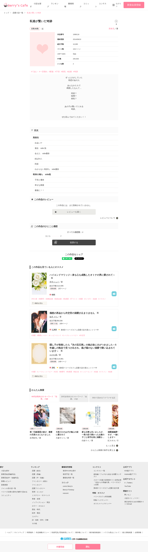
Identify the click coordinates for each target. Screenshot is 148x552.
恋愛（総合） (37, 471)
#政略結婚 (49, 299)
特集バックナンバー (101, 500)
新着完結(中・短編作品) (10, 478)
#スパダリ (87, 299)
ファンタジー (37, 485)
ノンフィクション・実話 (41, 502)
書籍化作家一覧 (68, 478)
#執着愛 (66, 299)
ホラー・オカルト (38, 506)
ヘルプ (9, 532)
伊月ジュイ (54, 282)
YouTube (127, 486)
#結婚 (69, 71)
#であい (34, 71)
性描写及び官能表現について (62, 532)
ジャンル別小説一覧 (8, 488)
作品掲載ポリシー (42, 532)
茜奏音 (111, 28)
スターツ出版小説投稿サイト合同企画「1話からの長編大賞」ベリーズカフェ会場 (107, 482)
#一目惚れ (43, 71)
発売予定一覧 (68, 474)
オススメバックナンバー (103, 504)
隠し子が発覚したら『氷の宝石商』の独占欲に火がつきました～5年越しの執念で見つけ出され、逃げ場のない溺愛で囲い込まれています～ (83, 348)
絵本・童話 (36, 513)
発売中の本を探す (69, 471)
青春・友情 (36, 499)
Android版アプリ (130, 474)
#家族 (51, 71)
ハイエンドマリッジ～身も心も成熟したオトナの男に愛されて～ (82, 275)
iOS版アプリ (129, 471)
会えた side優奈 (42, 153)
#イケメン (103, 372)
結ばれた (38, 159)
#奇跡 (75, 71)
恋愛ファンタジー (38, 488)
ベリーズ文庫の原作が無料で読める (14, 492)
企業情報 (138, 532)
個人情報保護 (127, 532)
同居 (37, 164)
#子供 (57, 71)
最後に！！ (39, 190)
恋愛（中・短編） (38, 478)
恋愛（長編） (37, 474)
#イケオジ (101, 299)
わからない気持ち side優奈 (47, 169)
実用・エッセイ (37, 492)
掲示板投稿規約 (95, 532)
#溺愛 (81, 299)
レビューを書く (74, 212)
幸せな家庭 (39, 185)
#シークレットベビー (70, 335)
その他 (34, 523)
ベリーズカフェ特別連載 (103, 497)
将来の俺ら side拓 (42, 174)
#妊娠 (96, 372)
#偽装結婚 (58, 299)
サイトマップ (19, 532)
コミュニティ (6, 495)
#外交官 (82, 335)
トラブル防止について (111, 532)
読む (88, 547)
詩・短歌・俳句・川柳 (40, 520)
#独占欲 (76, 372)
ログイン (118, 5)
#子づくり (73, 299)
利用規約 (30, 532)
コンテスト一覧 (99, 471)
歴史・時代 (36, 509)
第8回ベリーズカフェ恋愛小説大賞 (106, 488)
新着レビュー (6, 481)
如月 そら (54, 317)
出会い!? (38, 143)
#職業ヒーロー (42, 335)
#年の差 (34, 299)
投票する (74, 242)
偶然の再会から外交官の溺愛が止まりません (72, 313)
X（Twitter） (129, 483)
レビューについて (107, 218)
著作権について (81, 532)
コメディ (35, 516)
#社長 (56, 372)
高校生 (36, 137)
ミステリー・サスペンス (41, 495)
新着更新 (4, 485)
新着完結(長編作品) (8, 474)
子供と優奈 (39, 180)
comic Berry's (68, 486)
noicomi (65, 493)
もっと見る (110, 446)
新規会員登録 (134, 5)
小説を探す (5, 471)
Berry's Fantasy (68, 490)
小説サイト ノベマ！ (132, 498)
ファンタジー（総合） (40, 481)
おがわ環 (53, 355)
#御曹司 (41, 299)
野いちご (127, 495)
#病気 (63, 71)
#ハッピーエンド (55, 335)
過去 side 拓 (40, 148)
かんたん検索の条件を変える (103, 450)
